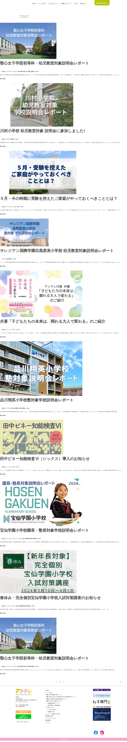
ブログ (76, 3)
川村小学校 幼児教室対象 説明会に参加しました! (42, 132)
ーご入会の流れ (50, 711)
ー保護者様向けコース (52, 705)
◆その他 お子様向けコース (54, 702)
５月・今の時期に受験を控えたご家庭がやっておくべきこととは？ (58, 200)
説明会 (34, 73)
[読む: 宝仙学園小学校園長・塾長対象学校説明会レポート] (41, 503)
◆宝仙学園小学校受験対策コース (56, 700)
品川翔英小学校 (18, 409)
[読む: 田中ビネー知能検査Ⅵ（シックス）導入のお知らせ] (31, 438)
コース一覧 (42, 3)
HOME (34, 3)
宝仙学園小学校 (30, 540)
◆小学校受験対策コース (53, 696)
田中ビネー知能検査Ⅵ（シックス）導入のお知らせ (45, 460)
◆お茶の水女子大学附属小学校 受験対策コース (60, 698)
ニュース (9, 331)
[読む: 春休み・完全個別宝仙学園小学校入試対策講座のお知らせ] (38, 573)
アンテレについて (50, 719)
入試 (19, 73)
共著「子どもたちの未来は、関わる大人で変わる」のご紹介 (52, 323)
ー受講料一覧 (50, 713)
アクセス (47, 724)
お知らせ (82, 3)
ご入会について (54, 3)
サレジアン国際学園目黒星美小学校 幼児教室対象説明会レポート (57, 252)
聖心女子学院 (28, 73)
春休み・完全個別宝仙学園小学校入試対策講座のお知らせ (50, 599)
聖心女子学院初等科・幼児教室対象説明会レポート (44, 65)
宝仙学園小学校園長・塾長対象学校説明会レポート (44, 532)
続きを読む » (3, 80)
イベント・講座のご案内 (52, 715)
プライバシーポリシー (23, 723)
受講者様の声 (49, 717)
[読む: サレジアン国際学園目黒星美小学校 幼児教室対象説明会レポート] (24, 234)
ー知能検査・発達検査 (52, 707)
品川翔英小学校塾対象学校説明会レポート (37, 401)
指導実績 (48, 722)
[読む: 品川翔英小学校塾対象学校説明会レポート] (41, 370)
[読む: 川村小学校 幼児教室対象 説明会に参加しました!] (41, 106)
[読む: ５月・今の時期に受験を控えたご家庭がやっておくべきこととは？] (41, 174)
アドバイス (10, 73)
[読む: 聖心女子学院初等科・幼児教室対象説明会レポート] (28, 42)
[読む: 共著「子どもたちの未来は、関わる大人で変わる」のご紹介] (41, 295)
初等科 (22, 73)
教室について (67, 3)
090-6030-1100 (23, 706)
